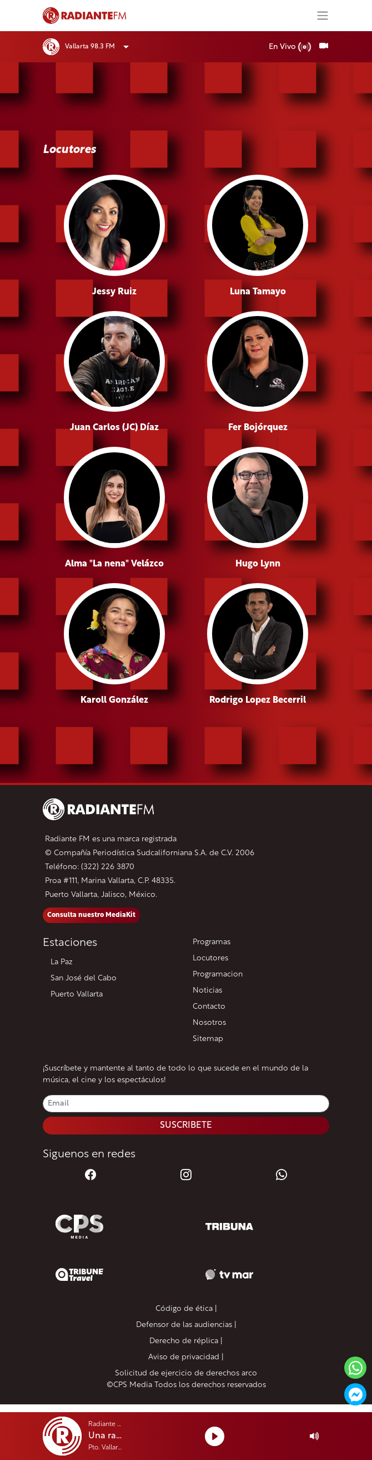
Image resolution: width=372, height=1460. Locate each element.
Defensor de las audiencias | (186, 1325)
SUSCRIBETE (186, 1125)
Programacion (218, 974)
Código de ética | (186, 1309)
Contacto (209, 1007)
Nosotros (209, 1023)
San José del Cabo (84, 978)
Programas (211, 942)
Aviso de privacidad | (186, 1357)
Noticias (207, 991)
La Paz (62, 962)
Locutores (210, 958)
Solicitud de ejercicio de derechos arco (186, 1373)
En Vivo (290, 47)
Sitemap (208, 1039)
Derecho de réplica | (186, 1341)
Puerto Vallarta (77, 994)
